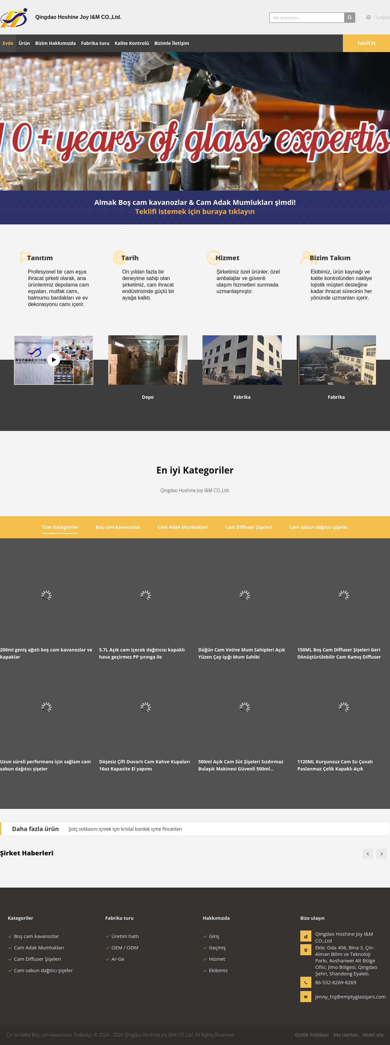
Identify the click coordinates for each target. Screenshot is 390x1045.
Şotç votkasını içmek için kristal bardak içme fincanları (125, 829)
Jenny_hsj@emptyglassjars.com (335, 996)
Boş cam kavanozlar (33, 936)
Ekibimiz (215, 970)
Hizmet (214, 959)
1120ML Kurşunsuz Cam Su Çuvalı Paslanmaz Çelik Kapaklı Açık (335, 765)
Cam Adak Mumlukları (36, 947)
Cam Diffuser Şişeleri (34, 959)
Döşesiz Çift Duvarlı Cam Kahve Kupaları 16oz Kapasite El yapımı (144, 765)
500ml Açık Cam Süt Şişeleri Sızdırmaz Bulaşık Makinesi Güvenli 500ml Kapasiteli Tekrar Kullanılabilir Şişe (240, 765)
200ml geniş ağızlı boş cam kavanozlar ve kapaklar (46, 653)
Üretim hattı (122, 936)
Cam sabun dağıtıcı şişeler (40, 970)
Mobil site (373, 1035)
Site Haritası (345, 1035)
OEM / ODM (121, 947)
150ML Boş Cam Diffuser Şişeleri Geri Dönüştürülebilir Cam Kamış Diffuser (339, 653)
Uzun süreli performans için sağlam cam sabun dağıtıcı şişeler (45, 765)
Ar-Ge (114, 959)
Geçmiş (214, 947)
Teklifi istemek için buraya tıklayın (195, 211)
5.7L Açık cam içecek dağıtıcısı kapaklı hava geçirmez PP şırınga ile (142, 653)
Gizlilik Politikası (312, 1035)
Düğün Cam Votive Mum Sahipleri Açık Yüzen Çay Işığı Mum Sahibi (241, 653)
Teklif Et (366, 43)
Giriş (211, 936)
